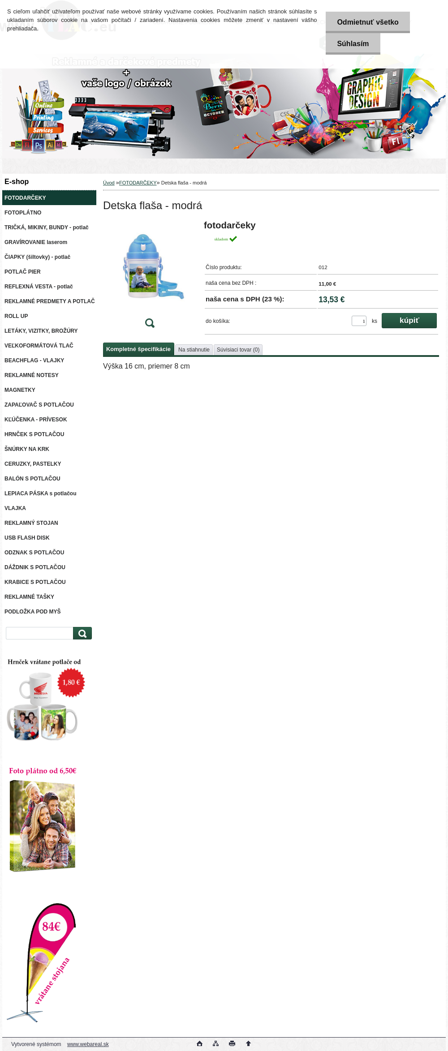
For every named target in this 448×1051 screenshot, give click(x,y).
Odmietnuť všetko (367, 22)
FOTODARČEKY (138, 182)
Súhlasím (353, 43)
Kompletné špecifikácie (138, 349)
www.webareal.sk (88, 1044)
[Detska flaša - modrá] (149, 277)
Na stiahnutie (194, 350)
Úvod (109, 182)
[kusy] (359, 321)
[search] (81, 633)
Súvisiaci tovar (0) (238, 350)
